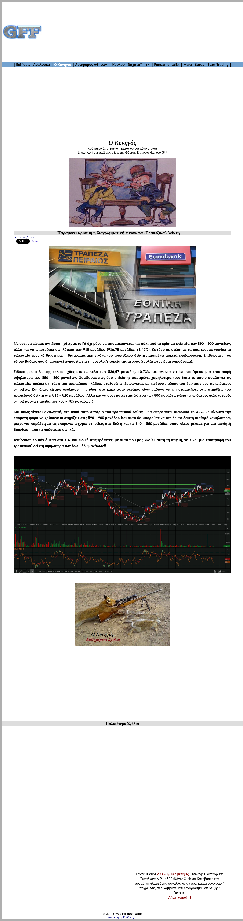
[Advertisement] (142, 31)
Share (35, 241)
